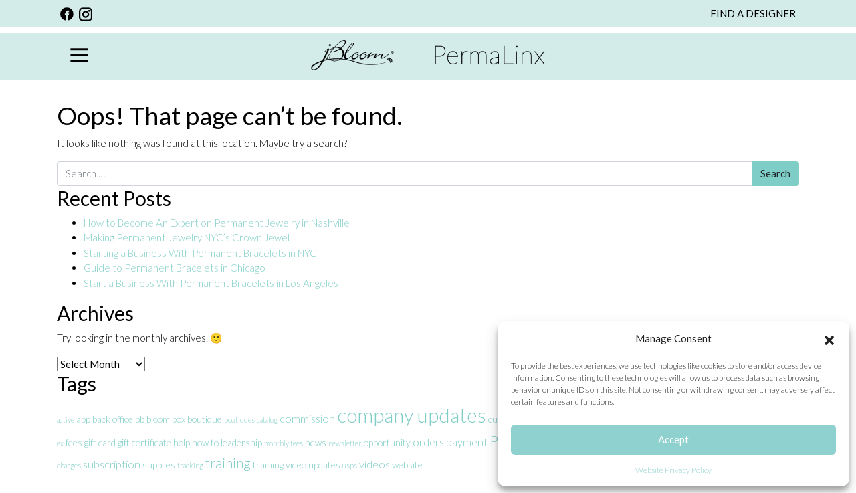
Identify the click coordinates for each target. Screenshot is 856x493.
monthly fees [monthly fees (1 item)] (283, 443)
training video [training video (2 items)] (279, 464)
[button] (829, 338)
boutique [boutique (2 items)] (204, 419)
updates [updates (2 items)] (324, 464)
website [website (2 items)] (407, 464)
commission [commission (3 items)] (307, 418)
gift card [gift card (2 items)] (100, 442)
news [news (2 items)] (315, 442)
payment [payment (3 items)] (467, 441)
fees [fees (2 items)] (74, 442)
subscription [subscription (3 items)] (111, 464)
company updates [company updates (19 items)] (411, 415)
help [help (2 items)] (181, 442)
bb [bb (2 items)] (139, 419)
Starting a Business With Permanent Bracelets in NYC (200, 253)
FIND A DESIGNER (753, 13)
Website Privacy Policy (673, 470)
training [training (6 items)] (228, 462)
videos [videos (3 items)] (374, 464)
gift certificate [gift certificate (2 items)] (144, 442)
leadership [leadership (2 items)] (241, 442)
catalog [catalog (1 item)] (267, 419)
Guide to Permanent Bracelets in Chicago (174, 268)
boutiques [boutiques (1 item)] (239, 419)
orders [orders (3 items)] (428, 441)
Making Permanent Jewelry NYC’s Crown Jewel (187, 237)
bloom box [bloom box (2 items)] (165, 419)
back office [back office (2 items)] (112, 419)
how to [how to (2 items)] (205, 442)
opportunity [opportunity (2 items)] (387, 442)
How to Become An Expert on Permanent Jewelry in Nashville (218, 223)
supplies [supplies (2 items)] (158, 464)
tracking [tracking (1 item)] (190, 465)
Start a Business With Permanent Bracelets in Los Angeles (212, 283)
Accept (673, 439)
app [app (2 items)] (83, 419)
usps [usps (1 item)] (349, 465)
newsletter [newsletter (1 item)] (345, 443)
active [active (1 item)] (65, 419)
